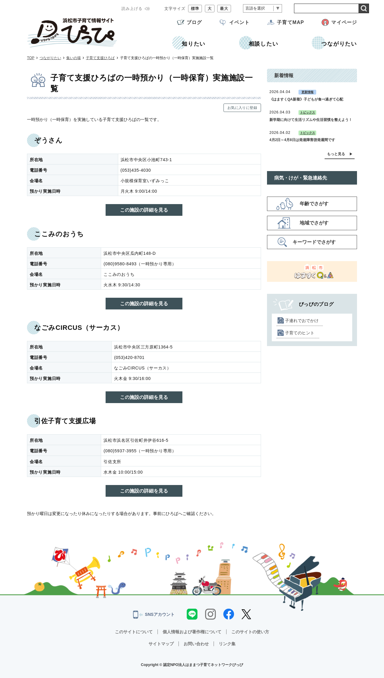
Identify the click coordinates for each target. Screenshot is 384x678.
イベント (239, 22)
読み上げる (132, 8)
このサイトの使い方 (250, 631)
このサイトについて (134, 631)
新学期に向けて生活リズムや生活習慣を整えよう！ (310, 120)
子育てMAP (290, 22)
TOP (30, 58)
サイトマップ (161, 643)
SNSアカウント (154, 614)
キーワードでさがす (314, 242)
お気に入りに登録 (242, 108)
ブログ (194, 22)
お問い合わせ (196, 643)
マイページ (344, 22)
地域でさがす (314, 222)
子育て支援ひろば (100, 58)
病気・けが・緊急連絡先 (300, 177)
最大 (224, 8)
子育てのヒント (299, 332)
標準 (195, 8)
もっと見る (336, 154)
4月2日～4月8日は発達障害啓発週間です (302, 140)
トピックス (307, 112)
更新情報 (308, 92)
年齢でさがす (314, 203)
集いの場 (73, 58)
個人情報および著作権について (192, 631)
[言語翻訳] (262, 8)
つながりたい (50, 58)
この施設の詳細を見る (144, 209)
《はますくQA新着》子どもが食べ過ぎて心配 (306, 99)
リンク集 (227, 643)
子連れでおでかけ (302, 320)
